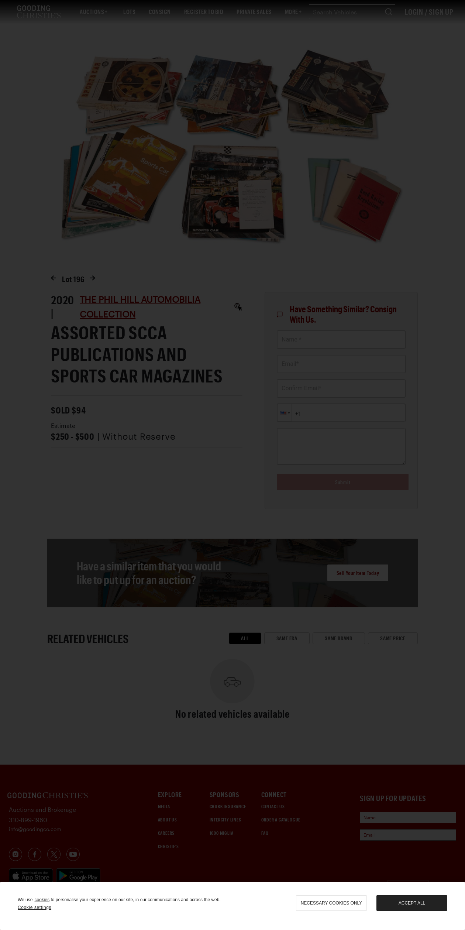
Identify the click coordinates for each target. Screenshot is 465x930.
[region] (232, 906)
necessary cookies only (331, 903)
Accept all (412, 903)
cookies (41, 899)
